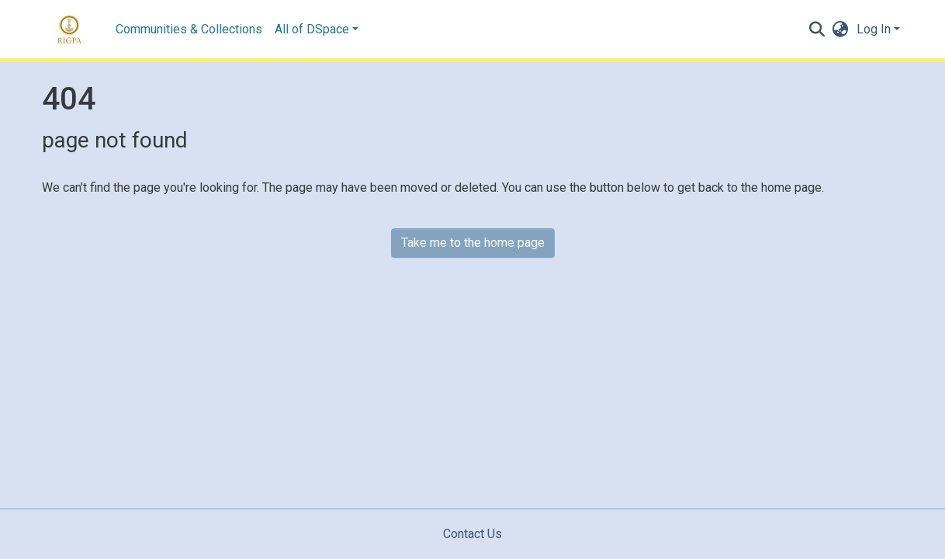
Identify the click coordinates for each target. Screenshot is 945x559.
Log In (874, 29)
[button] (840, 29)
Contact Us (472, 533)
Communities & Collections (189, 29)
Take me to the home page (473, 242)
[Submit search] (817, 29)
